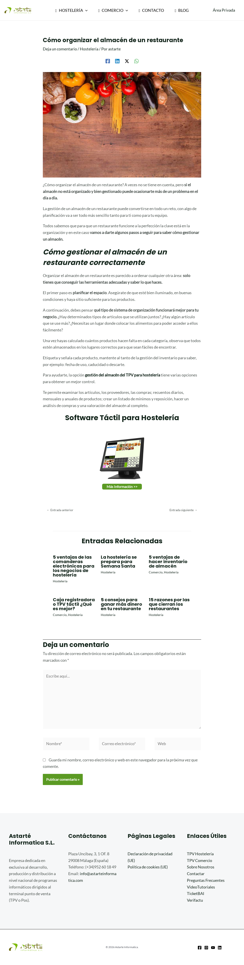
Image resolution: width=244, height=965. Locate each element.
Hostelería (89, 48)
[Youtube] (213, 948)
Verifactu (195, 900)
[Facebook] (107, 60)
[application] (85, 10)
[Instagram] (206, 948)
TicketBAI (195, 893)
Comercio (156, 572)
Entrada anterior (60, 510)
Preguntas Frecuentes (206, 880)
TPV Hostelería (200, 853)
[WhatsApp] (136, 60)
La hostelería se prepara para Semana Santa (119, 561)
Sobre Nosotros (200, 866)
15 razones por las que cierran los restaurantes (169, 604)
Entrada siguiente (183, 510)
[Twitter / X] (127, 60)
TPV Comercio (199, 860)
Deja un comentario (60, 48)
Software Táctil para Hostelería (122, 418)
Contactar (196, 873)
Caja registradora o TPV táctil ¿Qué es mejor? (74, 604)
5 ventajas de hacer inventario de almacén (168, 561)
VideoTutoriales (201, 886)
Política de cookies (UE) (148, 866)
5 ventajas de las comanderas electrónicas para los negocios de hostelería (73, 566)
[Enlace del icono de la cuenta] (224, 10)
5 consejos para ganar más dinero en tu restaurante (121, 604)
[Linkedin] (117, 60)
